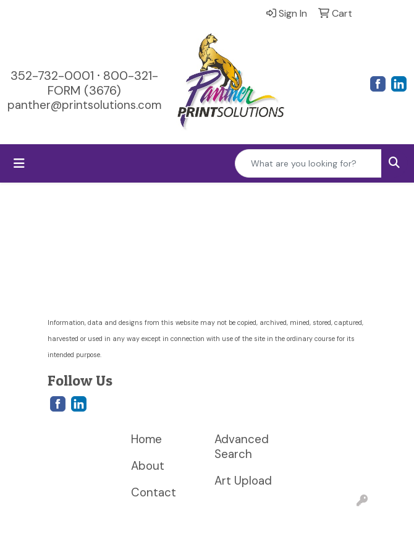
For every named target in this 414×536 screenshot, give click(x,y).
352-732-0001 (52, 75)
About (147, 465)
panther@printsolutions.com (84, 105)
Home (146, 439)
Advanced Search (241, 446)
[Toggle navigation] (19, 163)
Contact (153, 492)
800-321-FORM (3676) (103, 82)
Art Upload (243, 480)
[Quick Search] (308, 163)
